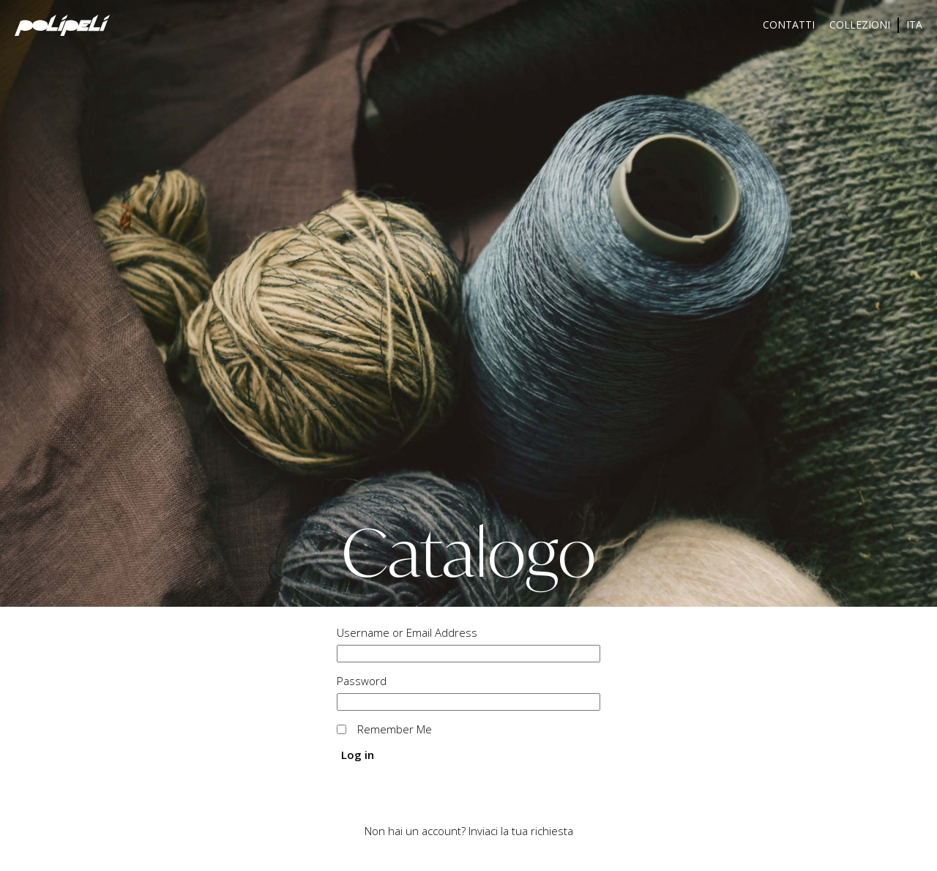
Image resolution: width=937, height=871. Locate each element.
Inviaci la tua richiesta (520, 830)
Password (362, 680)
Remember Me (394, 729)
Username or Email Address (407, 632)
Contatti (789, 24)
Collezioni (859, 24)
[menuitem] (914, 25)
